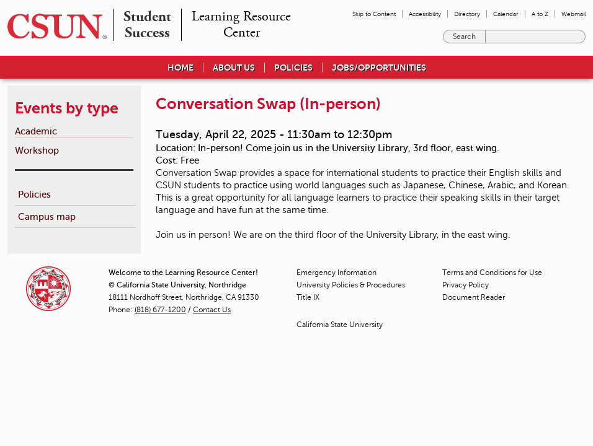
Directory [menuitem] (467, 14)
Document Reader (473, 297)
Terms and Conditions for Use (492, 272)
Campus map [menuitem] (47, 216)
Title (307, 297)
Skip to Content (374, 14)
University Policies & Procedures (350, 285)
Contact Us (212, 309)
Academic (36, 131)
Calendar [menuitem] (506, 14)
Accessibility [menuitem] (425, 14)
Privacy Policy (465, 285)
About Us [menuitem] (234, 67)
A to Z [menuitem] (540, 14)
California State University (339, 324)
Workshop (37, 150)
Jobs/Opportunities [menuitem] (379, 67)
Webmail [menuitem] (573, 14)
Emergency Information (336, 272)
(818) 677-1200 (160, 309)
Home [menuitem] (180, 67)
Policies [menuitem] (293, 67)
